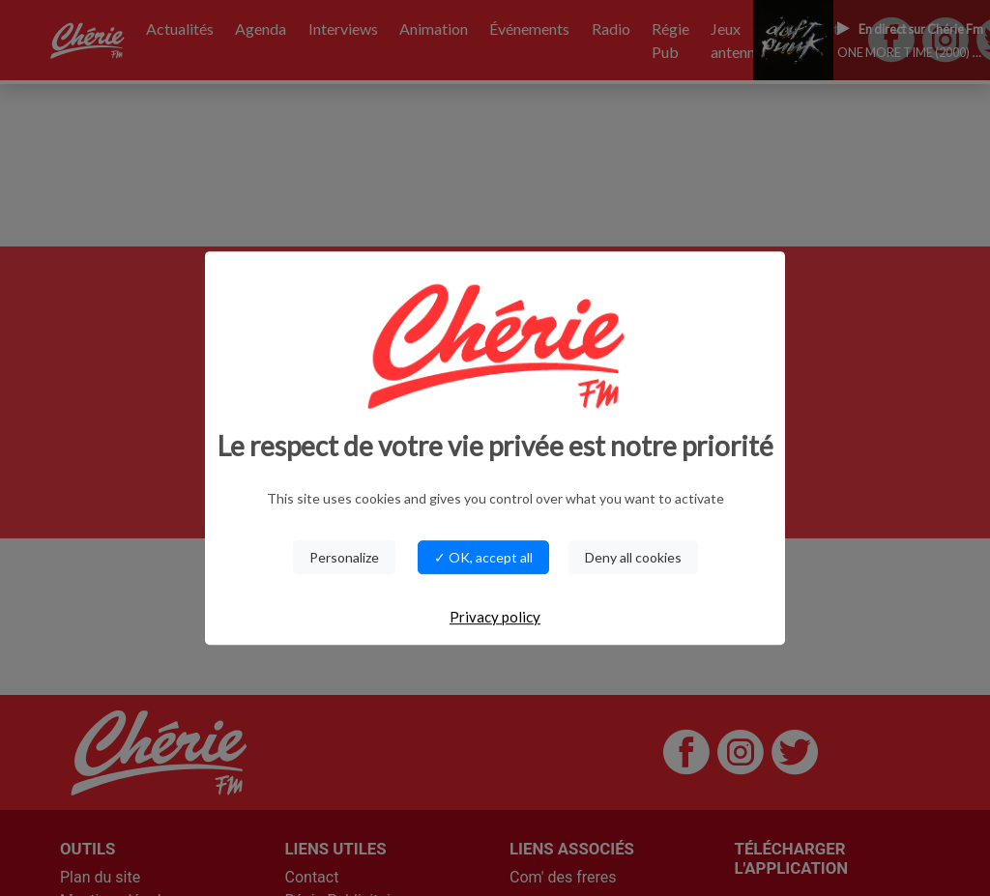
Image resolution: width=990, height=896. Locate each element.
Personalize (344, 557)
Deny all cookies (633, 557)
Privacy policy (495, 616)
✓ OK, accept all (483, 557)
